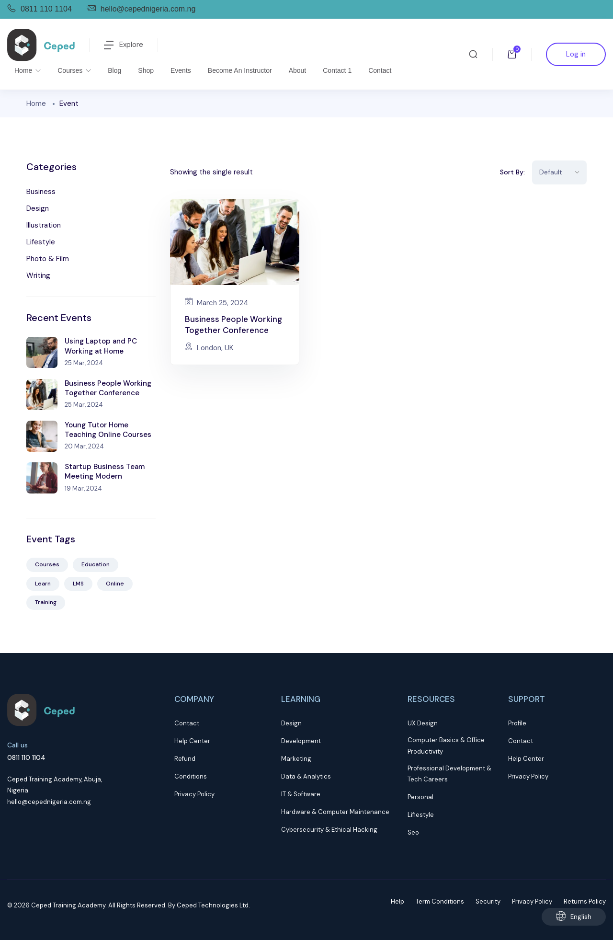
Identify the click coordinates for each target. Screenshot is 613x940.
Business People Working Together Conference (108, 388)
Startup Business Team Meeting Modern (105, 471)
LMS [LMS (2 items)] (78, 583)
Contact (379, 70)
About (297, 70)
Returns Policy (585, 901)
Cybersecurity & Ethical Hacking (329, 829)
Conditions (190, 776)
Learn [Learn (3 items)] (43, 583)
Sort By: (512, 172)
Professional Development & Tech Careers (449, 773)
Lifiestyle (421, 815)
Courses (70, 70)
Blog (114, 70)
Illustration (43, 225)
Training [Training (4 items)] (46, 602)
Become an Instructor (240, 70)
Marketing (296, 759)
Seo (413, 832)
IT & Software (300, 794)
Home (24, 70)
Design (37, 208)
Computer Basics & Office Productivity (446, 745)
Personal (420, 797)
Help (397, 901)
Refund (184, 759)
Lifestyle (40, 242)
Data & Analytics (306, 776)
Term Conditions (440, 901)
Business (41, 191)
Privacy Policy (194, 794)
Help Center (192, 741)
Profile (517, 723)
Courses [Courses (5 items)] (47, 564)
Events (180, 70)
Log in (576, 54)
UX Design (423, 723)
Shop (146, 70)
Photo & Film (47, 259)
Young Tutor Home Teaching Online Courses (108, 429)
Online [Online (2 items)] (115, 583)
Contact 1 (337, 70)
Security (488, 901)
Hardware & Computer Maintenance (335, 812)
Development (301, 741)
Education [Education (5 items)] (95, 564)
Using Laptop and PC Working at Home (101, 345)
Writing (38, 275)
